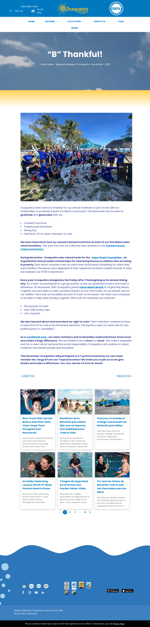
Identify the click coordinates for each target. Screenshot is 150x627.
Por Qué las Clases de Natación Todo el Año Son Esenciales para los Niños (111, 487)
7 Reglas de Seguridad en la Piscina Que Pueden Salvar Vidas (74, 485)
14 (85, 512)
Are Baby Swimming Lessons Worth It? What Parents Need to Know (37, 485)
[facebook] (23, 592)
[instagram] (30, 592)
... (80, 512)
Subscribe (32, 613)
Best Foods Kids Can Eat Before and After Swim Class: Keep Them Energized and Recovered (37, 425)
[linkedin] (43, 592)
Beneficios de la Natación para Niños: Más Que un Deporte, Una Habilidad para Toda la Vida (73, 425)
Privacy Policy (20, 613)
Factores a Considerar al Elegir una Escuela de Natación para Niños (111, 422)
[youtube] (36, 592)
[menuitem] (32, 21)
